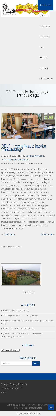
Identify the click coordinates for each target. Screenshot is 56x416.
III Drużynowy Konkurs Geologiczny (18, 328)
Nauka (25, 159)
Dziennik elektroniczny (46, 73)
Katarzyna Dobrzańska (35, 156)
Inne (42, 47)
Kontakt (43, 57)
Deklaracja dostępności (11, 388)
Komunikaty (18, 159)
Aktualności (45, 5)
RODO (3, 392)
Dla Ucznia (45, 36)
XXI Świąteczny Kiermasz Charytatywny (20, 315)
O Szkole (44, 15)
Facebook (28, 292)
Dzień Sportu (9, 234)
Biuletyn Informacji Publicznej (14, 384)
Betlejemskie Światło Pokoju (16, 310)
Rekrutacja (45, 26)
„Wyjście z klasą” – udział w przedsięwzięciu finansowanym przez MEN (22, 335)
